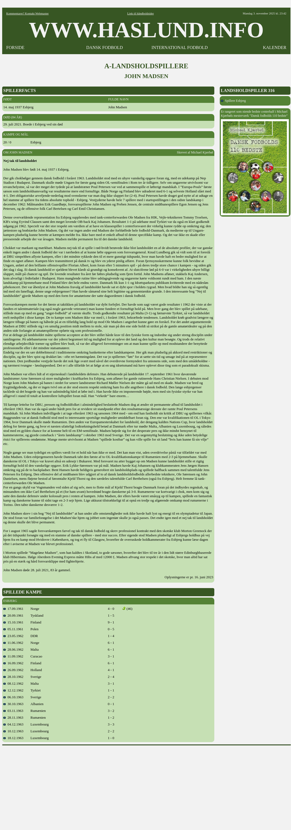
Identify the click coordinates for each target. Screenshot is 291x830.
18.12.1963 (13, 738)
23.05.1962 (13, 636)
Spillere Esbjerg (233, 101)
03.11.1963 (13, 711)
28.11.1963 (13, 717)
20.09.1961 (13, 615)
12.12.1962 (13, 690)
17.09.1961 (13, 609)
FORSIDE (15, 47)
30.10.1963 (13, 704)
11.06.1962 (13, 643)
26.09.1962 (13, 670)
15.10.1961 (13, 622)
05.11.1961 (13, 629)
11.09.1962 (13, 656)
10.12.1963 (13, 731)
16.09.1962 (13, 663)
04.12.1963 (13, 724)
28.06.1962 (13, 649)
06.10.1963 (13, 697)
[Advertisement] (146, 786)
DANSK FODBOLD (104, 47)
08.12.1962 (13, 683)
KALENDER (274, 47)
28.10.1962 (13, 677)
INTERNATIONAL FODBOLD (179, 47)
